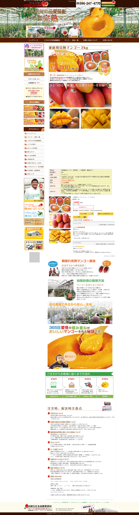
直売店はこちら (108, 2)
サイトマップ (72, 1)
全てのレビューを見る (109, 256)
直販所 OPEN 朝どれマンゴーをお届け (34, 232)
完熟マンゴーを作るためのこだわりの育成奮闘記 (52, 40)
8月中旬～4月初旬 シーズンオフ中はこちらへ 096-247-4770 (34, 214)
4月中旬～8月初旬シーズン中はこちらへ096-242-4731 (34, 206)
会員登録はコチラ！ (34, 83)
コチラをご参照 (69, 187)
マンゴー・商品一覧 (71, 40)
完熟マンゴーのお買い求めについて (90, 40)
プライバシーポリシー (95, 502)
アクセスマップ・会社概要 (34, 167)
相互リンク (34, 174)
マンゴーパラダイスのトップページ (32, 40)
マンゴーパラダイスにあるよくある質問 (34, 155)
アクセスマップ (74, 502)
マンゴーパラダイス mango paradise (37, 4)
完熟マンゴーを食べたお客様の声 (34, 159)
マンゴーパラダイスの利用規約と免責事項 (34, 170)
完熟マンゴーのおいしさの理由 (34, 148)
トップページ (56, 502)
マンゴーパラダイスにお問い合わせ (108, 40)
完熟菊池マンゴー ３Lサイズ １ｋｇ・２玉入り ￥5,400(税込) (34, 108)
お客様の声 (65, 502)
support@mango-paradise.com (57, 491)
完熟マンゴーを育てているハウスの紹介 (34, 144)
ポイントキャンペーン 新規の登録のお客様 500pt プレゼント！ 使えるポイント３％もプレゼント (34, 92)
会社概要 (84, 502)
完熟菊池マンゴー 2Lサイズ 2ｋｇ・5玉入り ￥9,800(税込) (34, 115)
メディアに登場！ (34, 245)
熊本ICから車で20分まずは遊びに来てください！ (34, 64)
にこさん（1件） (77, 223)
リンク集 (106, 502)
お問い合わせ (108, 6)
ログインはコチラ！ (34, 79)
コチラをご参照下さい (68, 180)
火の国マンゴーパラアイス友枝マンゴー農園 (68, 513)
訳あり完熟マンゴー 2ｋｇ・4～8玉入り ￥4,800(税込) (34, 122)
